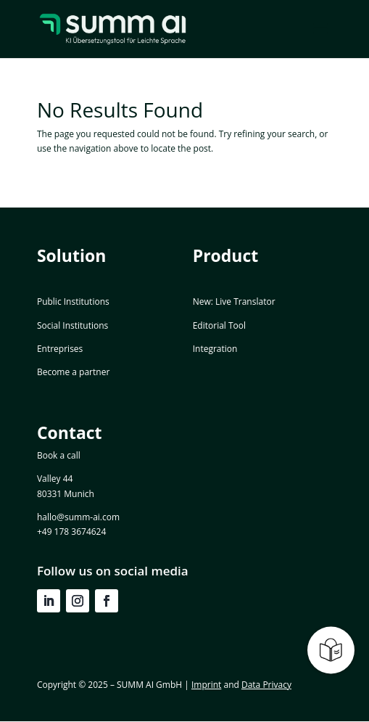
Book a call (58, 455)
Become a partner (73, 372)
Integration (215, 348)
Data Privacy (266, 684)
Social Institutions (72, 325)
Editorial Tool (219, 325)
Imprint (206, 684)
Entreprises (60, 348)
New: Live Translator (234, 301)
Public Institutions (73, 301)
